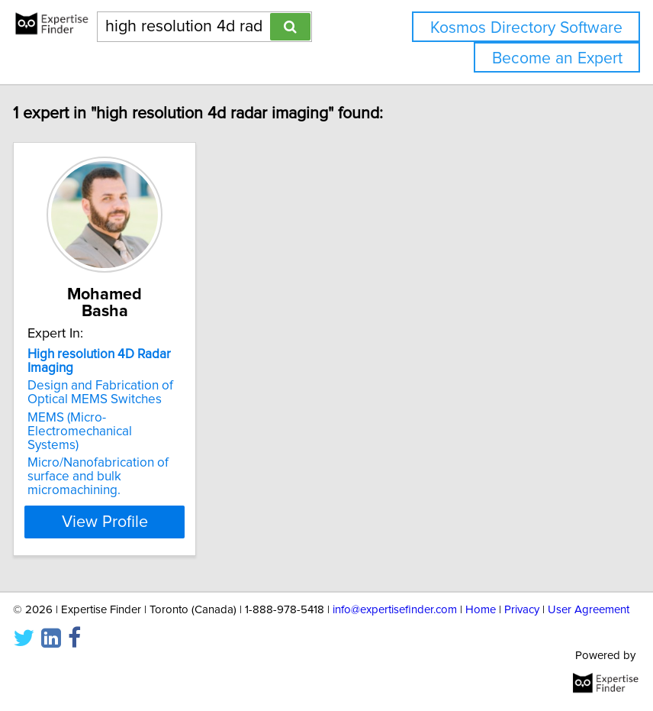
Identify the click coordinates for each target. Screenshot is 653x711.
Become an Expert (557, 58)
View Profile (132, 521)
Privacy (521, 610)
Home (480, 610)
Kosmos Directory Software (526, 28)
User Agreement (588, 610)
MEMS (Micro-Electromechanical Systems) (107, 431)
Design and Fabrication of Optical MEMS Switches (128, 392)
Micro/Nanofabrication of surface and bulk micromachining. (125, 476)
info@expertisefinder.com (395, 610)
